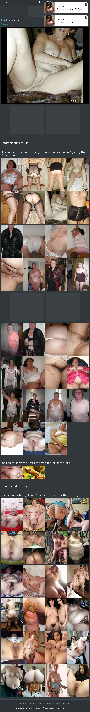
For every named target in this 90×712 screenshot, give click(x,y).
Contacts (20, 708)
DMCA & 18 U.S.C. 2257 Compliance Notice (58, 708)
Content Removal (33, 708)
